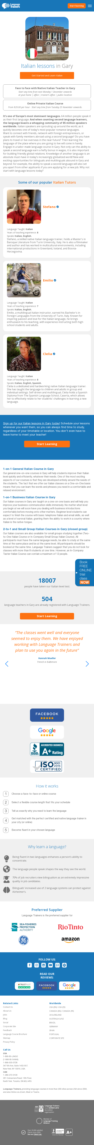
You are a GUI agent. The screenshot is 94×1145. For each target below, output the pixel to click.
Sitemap (6, 1038)
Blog (5, 1018)
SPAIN (51, 1030)
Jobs (5, 1014)
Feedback (7, 1030)
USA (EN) (53, 1007)
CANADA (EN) (55, 1011)
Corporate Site (9, 1026)
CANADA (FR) (68, 1011)
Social (5, 1022)
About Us (7, 1011)
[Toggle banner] (76, 572)
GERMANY (53, 1026)
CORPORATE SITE (56, 1038)
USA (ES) (61, 1007)
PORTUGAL (54, 1034)
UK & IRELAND (55, 1015)
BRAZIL (52, 1022)
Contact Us (8, 1007)
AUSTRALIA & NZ (56, 1018)
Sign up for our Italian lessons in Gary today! (31, 423)
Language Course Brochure (15, 1034)
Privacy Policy (9, 1042)
